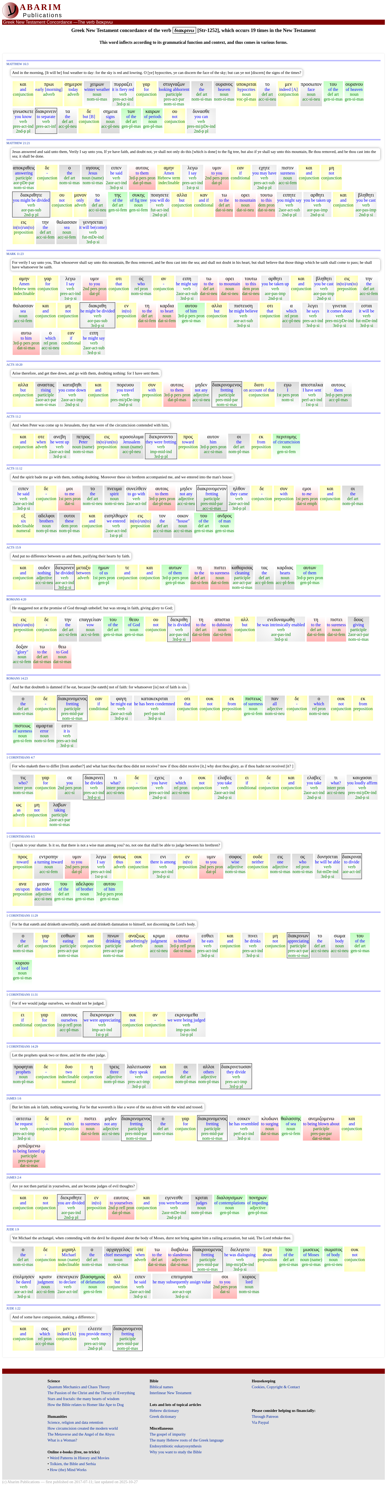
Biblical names (161, 1387)
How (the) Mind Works (68, 1470)
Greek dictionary (163, 1416)
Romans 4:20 (16, 599)
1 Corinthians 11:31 (22, 994)
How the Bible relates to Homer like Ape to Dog (86, 1405)
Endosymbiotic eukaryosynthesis (176, 1446)
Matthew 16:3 (17, 64)
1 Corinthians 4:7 (20, 757)
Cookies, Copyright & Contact (276, 1387)
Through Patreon (265, 1416)
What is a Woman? (62, 1440)
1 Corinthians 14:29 (22, 1046)
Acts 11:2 (13, 416)
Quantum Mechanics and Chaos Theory (79, 1387)
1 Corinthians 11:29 (22, 915)
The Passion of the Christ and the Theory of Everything (91, 1393)
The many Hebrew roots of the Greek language (187, 1440)
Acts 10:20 (14, 364)
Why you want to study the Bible (176, 1452)
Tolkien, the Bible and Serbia (73, 1464)
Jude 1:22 (13, 1308)
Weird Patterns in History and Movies (79, 1458)
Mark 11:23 (15, 254)
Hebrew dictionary (164, 1410)
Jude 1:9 (12, 1229)
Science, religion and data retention (75, 1422)
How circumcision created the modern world (83, 1428)
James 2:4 (13, 1177)
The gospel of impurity (168, 1434)
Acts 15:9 (13, 547)
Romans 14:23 (17, 678)
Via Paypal (260, 1422)
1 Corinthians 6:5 (20, 836)
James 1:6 (13, 1098)
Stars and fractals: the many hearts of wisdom (83, 1399)
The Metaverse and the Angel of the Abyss (81, 1434)
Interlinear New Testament (171, 1393)
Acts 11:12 (14, 468)
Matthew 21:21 (18, 143)
